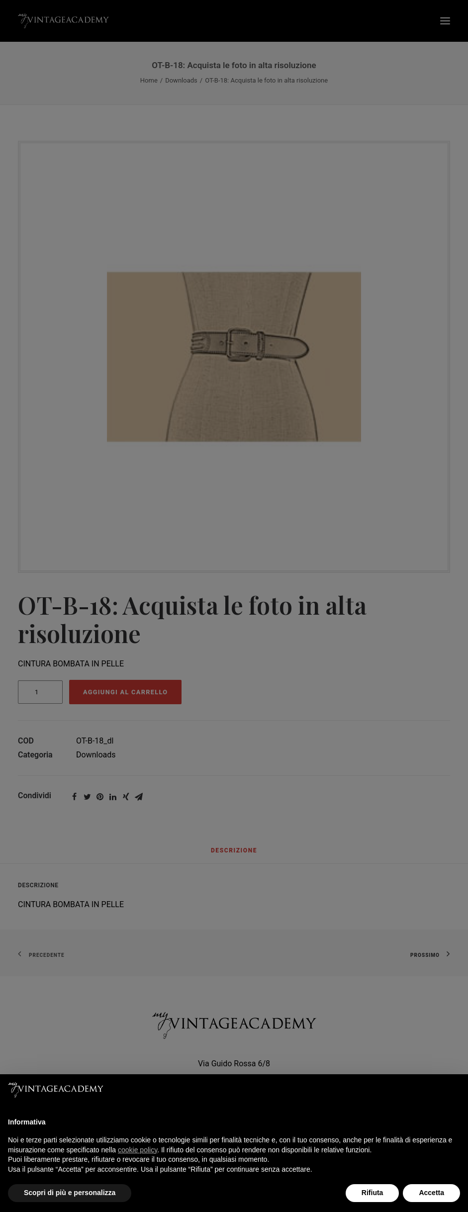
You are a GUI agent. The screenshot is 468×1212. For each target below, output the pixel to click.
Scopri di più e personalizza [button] (69, 1193)
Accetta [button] (431, 1193)
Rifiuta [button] (372, 1193)
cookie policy (137, 1150)
